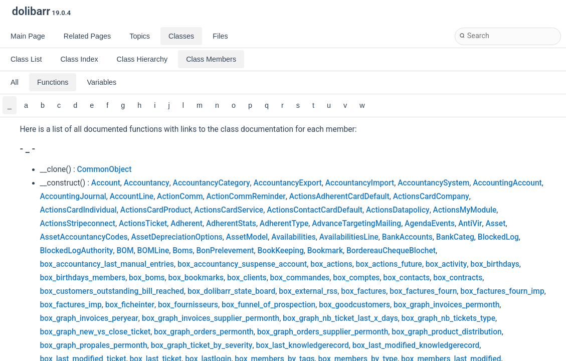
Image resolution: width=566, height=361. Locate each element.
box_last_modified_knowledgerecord (416, 345)
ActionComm (180, 196)
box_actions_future (389, 264)
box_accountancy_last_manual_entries (107, 264)
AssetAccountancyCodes (84, 237)
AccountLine (131, 196)
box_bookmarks (196, 277)
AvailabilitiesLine (349, 237)
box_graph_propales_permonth (93, 345)
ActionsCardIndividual (78, 210)
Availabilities (293, 237)
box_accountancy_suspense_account (242, 264)
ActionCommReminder (245, 196)
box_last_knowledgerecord (302, 345)
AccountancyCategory (211, 183)
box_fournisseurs (188, 304)
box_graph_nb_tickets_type (448, 318)
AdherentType (284, 223)
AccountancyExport (288, 183)
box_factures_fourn (423, 291)
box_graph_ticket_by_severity (202, 345)
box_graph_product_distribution (446, 331)
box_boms (147, 277)
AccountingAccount (507, 183)
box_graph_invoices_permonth (446, 304)
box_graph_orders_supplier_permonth (323, 331)
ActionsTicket (143, 223)
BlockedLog (498, 237)
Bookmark (325, 250)
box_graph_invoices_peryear (89, 318)
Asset (495, 223)
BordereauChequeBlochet (391, 250)
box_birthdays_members (83, 277)
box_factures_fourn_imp (502, 291)
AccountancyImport (360, 183)
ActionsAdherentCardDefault (339, 196)
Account (105, 183)
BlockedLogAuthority (76, 250)
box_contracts (457, 277)
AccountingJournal (73, 196)
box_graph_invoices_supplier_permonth (210, 318)
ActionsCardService (229, 210)
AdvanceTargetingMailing (356, 223)
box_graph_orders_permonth (204, 331)
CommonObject (104, 169)
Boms (182, 250)
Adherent (186, 223)
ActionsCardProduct (155, 210)
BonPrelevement (225, 250)
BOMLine (153, 250)
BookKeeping (280, 250)
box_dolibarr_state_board (231, 291)
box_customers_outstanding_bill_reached (112, 291)
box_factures (363, 291)
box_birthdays (494, 264)
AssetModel (247, 237)
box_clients (247, 277)
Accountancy (146, 183)
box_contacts (406, 277)
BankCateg (455, 237)
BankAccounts (407, 237)
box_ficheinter (129, 304)
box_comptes (356, 277)
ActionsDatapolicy (398, 210)
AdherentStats (231, 223)
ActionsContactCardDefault (314, 210)
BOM (124, 250)
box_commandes (300, 277)
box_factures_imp (71, 304)
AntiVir (470, 223)
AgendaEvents (430, 223)
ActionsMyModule (465, 210)
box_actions (331, 264)
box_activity (446, 264)
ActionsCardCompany (431, 196)
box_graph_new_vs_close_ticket (95, 331)
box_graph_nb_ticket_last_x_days (340, 318)
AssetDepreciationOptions (176, 237)
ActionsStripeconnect (77, 223)
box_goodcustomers (354, 304)
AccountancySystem (433, 183)
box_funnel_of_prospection (268, 304)
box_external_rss (308, 291)
